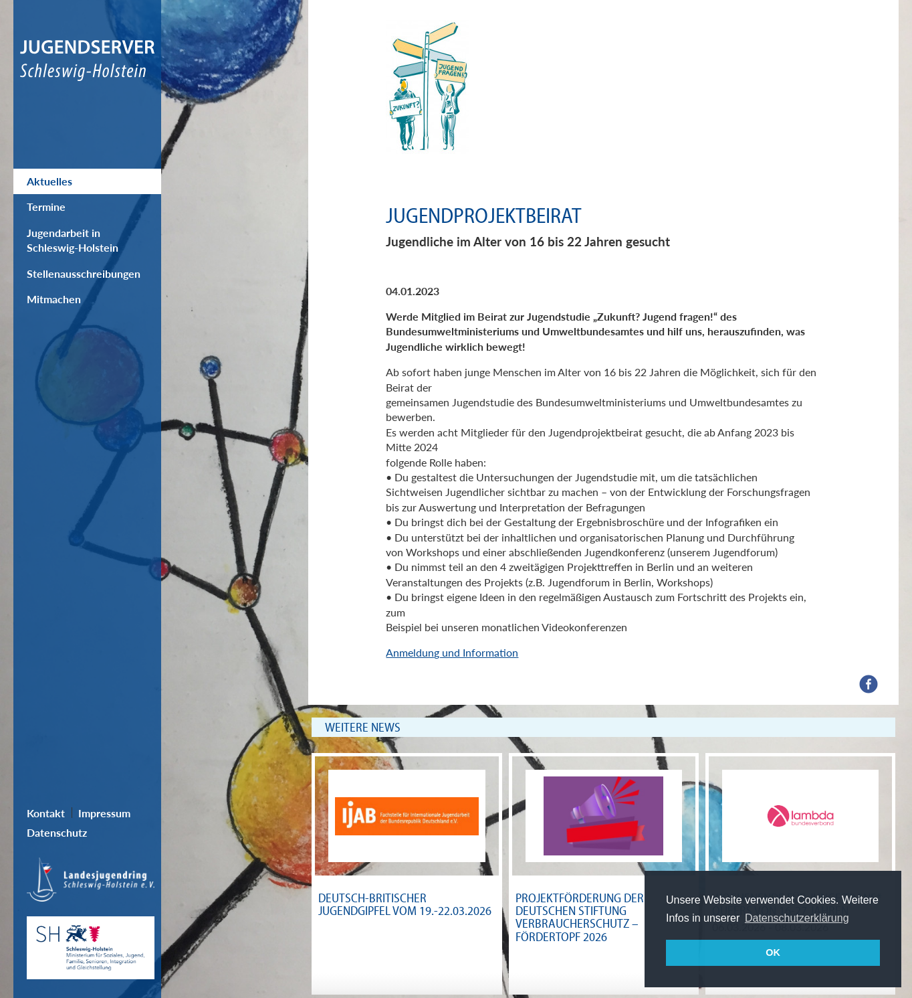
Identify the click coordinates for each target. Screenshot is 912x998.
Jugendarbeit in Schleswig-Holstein (72, 240)
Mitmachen (54, 299)
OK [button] (773, 952)
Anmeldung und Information (452, 652)
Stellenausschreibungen (83, 273)
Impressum (104, 813)
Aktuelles (49, 181)
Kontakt (46, 813)
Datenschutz (57, 832)
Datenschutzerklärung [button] (797, 918)
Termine (46, 206)
